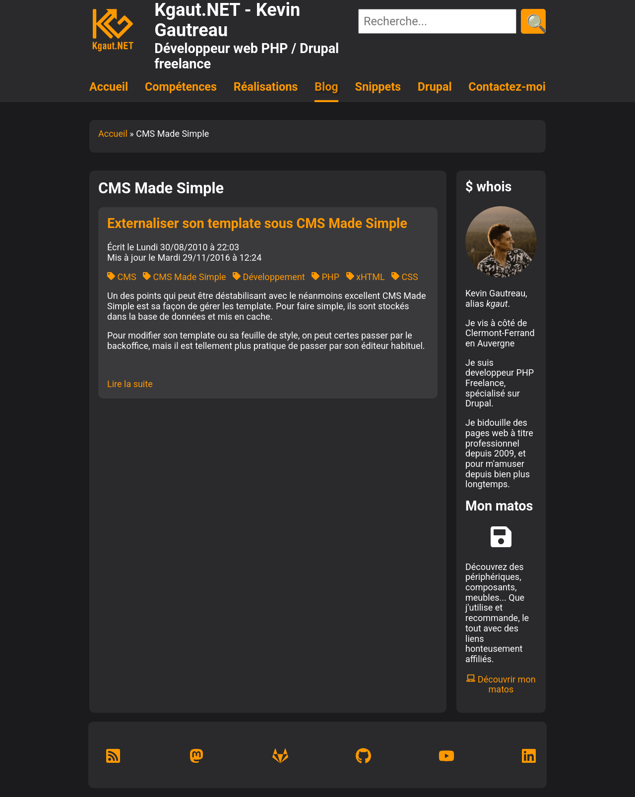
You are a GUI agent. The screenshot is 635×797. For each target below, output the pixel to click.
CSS (404, 277)
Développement (269, 277)
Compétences (181, 87)
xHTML (365, 277)
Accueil (108, 87)
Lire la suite (130, 384)
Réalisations (266, 87)
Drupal (435, 87)
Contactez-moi (507, 87)
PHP (325, 277)
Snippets (378, 87)
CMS (121, 277)
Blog (326, 87)
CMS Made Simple (184, 277)
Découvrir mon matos (500, 684)
